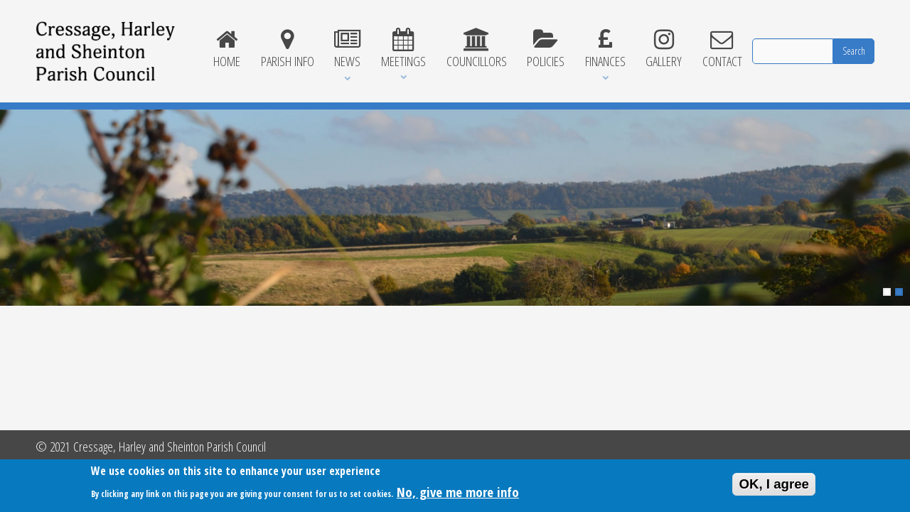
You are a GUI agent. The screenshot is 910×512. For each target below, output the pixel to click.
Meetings (403, 49)
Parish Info (288, 49)
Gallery (664, 49)
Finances (605, 49)
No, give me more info (458, 494)
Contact (723, 49)
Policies (546, 49)
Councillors (476, 49)
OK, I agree (774, 486)
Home (227, 49)
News (347, 49)
